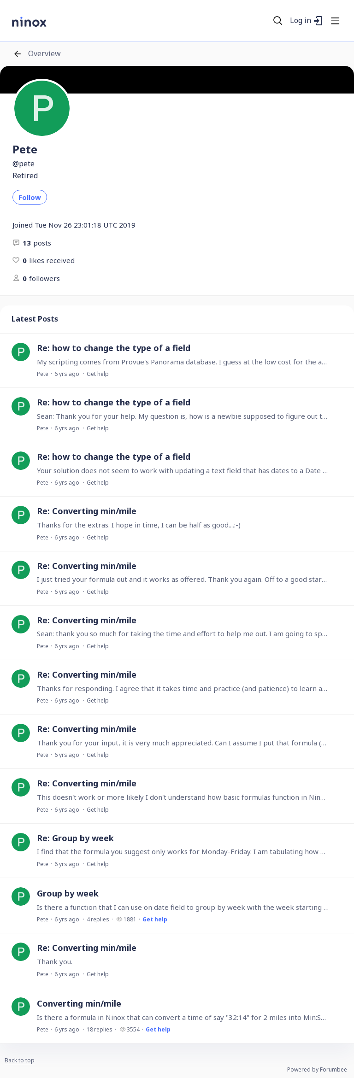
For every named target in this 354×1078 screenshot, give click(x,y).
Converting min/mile (79, 1003)
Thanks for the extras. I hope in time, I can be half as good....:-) (139, 524)
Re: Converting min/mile (86, 510)
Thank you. (54, 961)
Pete (42, 374)
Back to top (20, 1060)
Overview (44, 54)
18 (99, 1029)
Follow (29, 197)
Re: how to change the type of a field (113, 347)
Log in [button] (300, 20)
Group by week (68, 893)
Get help (98, 374)
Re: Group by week (75, 838)
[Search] (278, 20)
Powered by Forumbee (317, 1069)
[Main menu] (335, 20)
